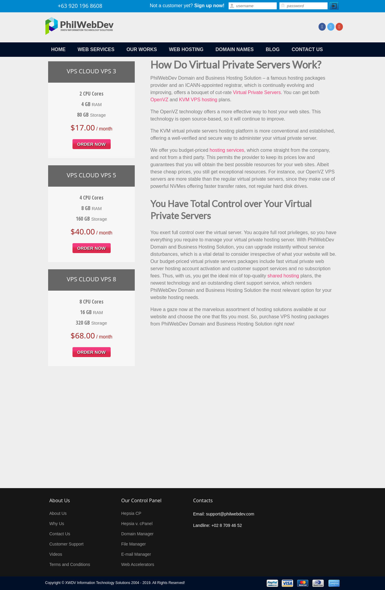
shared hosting (283, 275)
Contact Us (59, 533)
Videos (55, 554)
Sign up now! (209, 5)
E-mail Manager (136, 554)
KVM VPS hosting (198, 99)
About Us (58, 513)
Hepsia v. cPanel (136, 523)
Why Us (56, 523)
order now (91, 144)
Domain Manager (137, 533)
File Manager (133, 544)
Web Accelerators (137, 564)
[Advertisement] (192, 418)
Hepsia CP (131, 513)
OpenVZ (159, 99)
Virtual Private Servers (257, 92)
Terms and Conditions (69, 564)
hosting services (227, 150)
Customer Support (66, 544)
